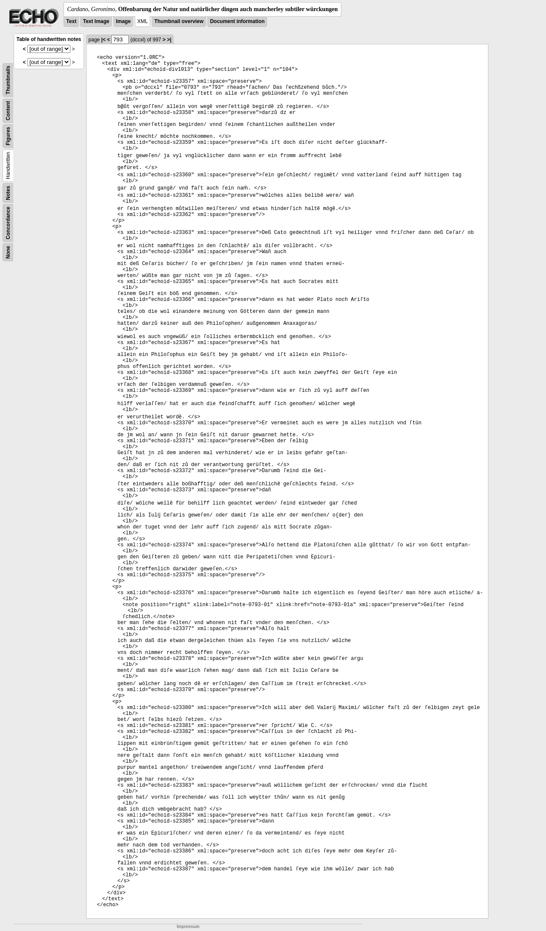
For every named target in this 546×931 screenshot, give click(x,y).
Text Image (96, 21)
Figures (8, 136)
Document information (237, 21)
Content (8, 110)
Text (71, 21)
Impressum (188, 926)
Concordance (8, 223)
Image (123, 21)
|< (103, 40)
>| (169, 40)
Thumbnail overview (178, 21)
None (8, 252)
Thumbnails (8, 80)
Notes (8, 193)
